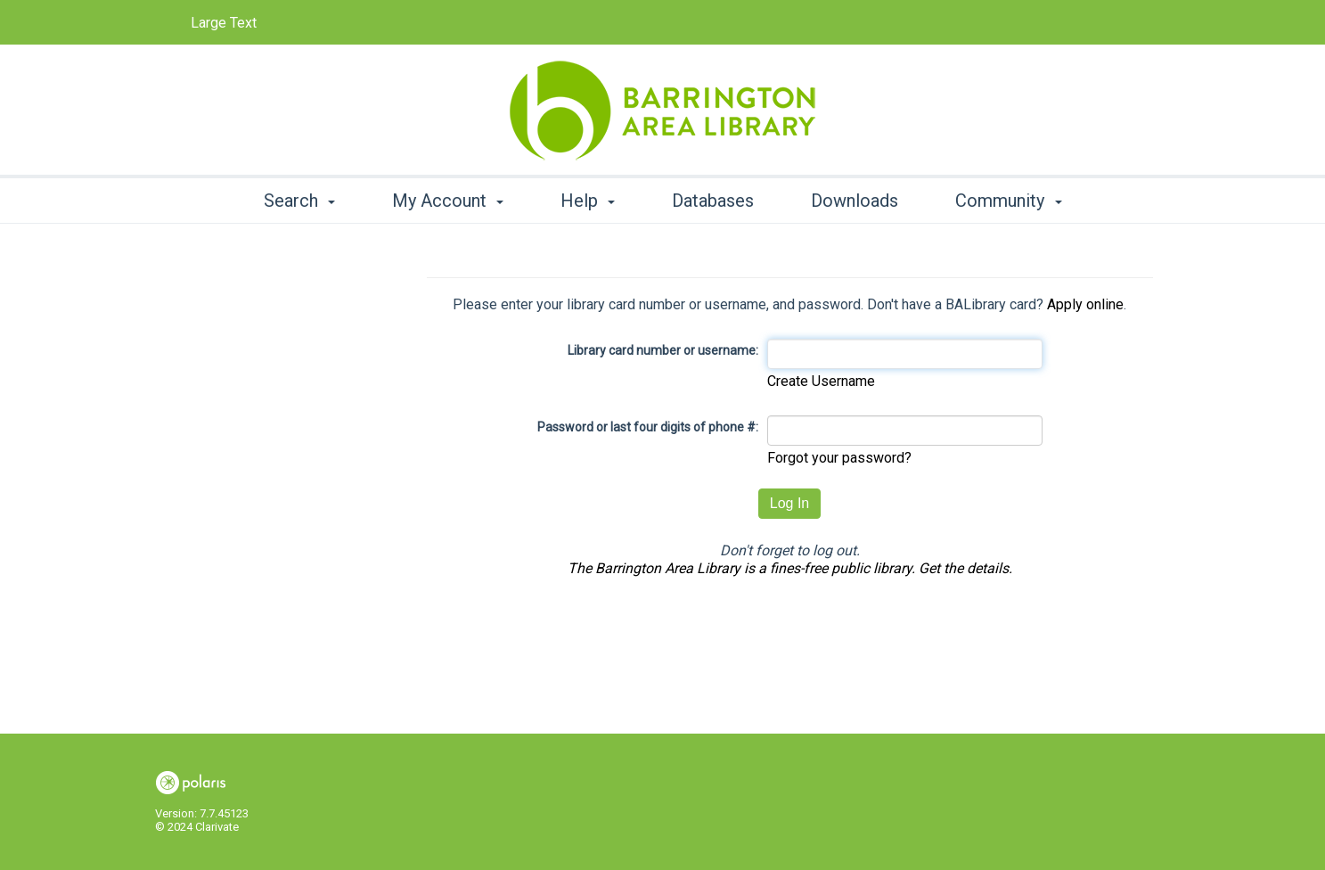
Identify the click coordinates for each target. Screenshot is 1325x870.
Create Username (821, 381)
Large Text (224, 22)
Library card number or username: (663, 350)
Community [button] (1008, 200)
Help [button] (587, 200)
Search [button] (299, 200)
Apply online (1085, 304)
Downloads (854, 200)
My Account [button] (447, 200)
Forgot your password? (839, 457)
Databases (713, 200)
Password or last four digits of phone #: (647, 427)
